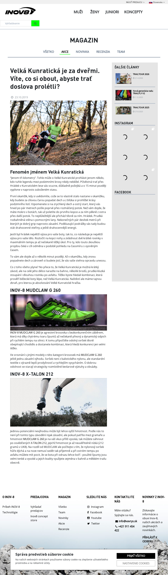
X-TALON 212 (39, 443)
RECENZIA (103, 52)
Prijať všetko (136, 556)
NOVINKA (82, 52)
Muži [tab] (78, 11)
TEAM (121, 52)
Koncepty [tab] (133, 11)
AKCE (64, 52)
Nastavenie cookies (136, 563)
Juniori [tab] (112, 11)
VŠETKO (48, 52)
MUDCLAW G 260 (91, 355)
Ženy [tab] (94, 11)
